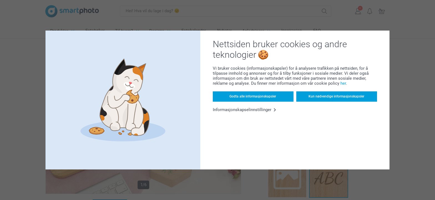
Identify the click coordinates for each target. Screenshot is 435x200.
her (343, 83)
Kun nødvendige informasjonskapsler (336, 96)
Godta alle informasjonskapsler (252, 96)
